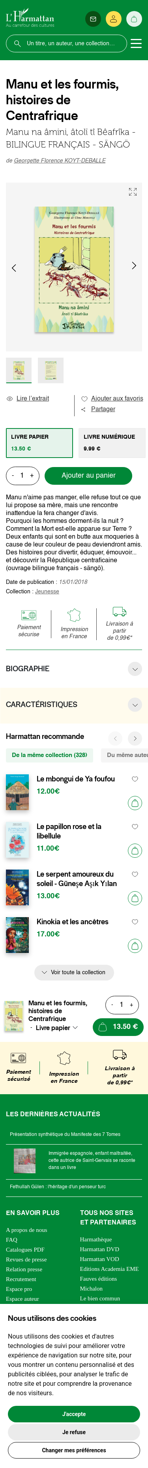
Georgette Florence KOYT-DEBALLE (59, 161)
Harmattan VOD (99, 1259)
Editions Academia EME (109, 1269)
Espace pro (19, 1289)
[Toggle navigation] (136, 44)
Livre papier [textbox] (53, 1027)
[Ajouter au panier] (135, 803)
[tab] (39, 443)
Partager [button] (98, 409)
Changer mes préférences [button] (74, 1450)
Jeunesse (47, 592)
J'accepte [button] (74, 1414)
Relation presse (24, 1269)
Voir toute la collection (78, 972)
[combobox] (59, 1028)
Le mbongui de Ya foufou (76, 779)
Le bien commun (100, 1298)
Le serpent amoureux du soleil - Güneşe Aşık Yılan (77, 879)
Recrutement (21, 1279)
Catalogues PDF (25, 1249)
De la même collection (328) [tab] (49, 755)
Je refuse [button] (74, 1432)
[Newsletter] (93, 19)
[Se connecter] (114, 19)
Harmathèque (96, 1239)
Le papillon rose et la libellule (69, 831)
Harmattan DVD (100, 1249)
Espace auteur (22, 1299)
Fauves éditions (98, 1279)
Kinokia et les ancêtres (73, 922)
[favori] (135, 779)
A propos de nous (26, 1230)
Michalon (91, 1288)
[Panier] (134, 19)
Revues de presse (26, 1259)
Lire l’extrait (27, 399)
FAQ (11, 1240)
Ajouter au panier (89, 475)
